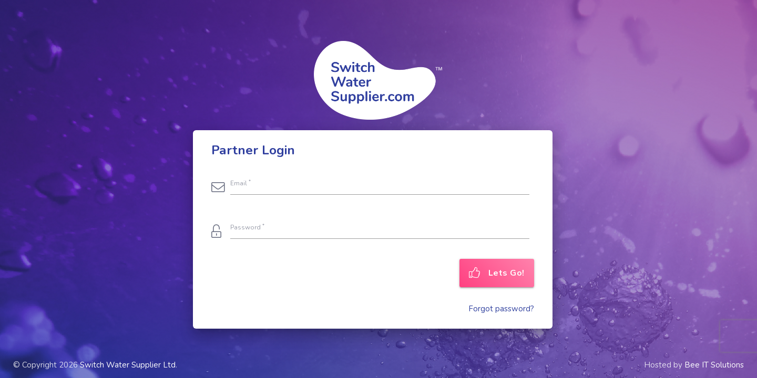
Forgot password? (501, 308)
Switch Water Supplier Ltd (128, 365)
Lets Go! (497, 273)
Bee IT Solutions (714, 365)
